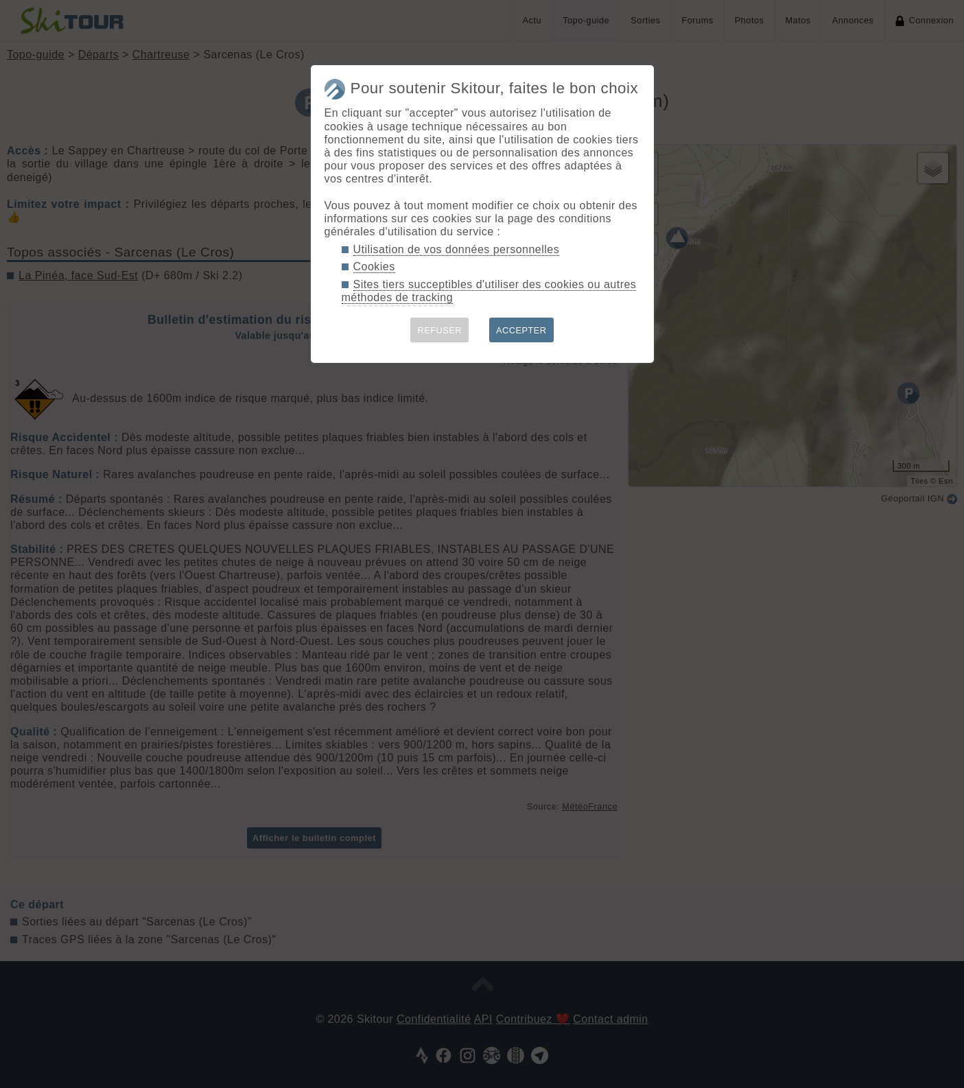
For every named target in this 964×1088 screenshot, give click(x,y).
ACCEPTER (521, 330)
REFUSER (439, 330)
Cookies (374, 266)
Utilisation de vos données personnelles (456, 249)
